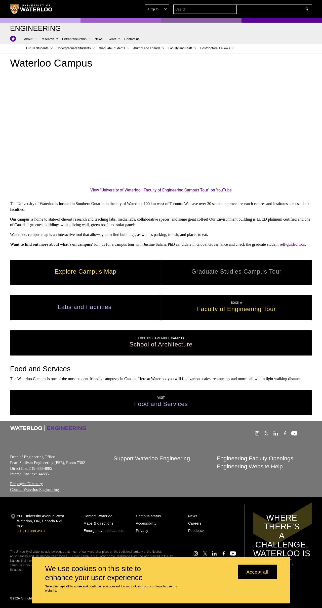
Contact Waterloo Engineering (34, 489)
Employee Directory (26, 484)
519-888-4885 (40, 468)
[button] (271, 9)
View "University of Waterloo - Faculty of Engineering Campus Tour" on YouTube (161, 189)
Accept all (257, 571)
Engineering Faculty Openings (255, 458)
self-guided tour (292, 244)
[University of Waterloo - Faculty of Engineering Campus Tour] (161, 133)
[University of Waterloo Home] (31, 9)
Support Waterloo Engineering (151, 458)
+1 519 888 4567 (31, 531)
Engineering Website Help (250, 466)
